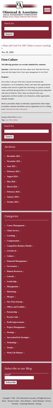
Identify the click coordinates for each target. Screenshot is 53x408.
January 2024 (12, 197)
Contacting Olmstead (27, 404)
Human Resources (14, 271)
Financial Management (16, 261)
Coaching (11, 236)
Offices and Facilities (16, 307)
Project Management (16, 327)
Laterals (10, 276)
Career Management (15, 225)
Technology (12, 342)
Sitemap (38, 404)
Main (30, 45)
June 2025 (11, 166)
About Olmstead (38, 401)
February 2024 (13, 192)
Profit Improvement (15, 322)
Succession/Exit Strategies (18, 337)
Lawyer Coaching (42, 45)
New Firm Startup (14, 302)
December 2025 (13, 156)
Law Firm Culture (12, 120)
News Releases (26, 401)
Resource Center (13, 401)
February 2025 (13, 171)
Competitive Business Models (19, 246)
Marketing (11, 292)
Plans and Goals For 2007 (14, 45)
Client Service (13, 231)
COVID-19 (11, 251)
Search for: (9, 126)
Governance (12, 266)
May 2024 (11, 182)
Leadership (12, 281)
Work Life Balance (15, 353)
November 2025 (13, 161)
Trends (10, 348)
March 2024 (12, 187)
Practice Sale (12, 317)
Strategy (10, 332)
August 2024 (12, 176)
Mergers (10, 297)
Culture (19, 117)
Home (4, 401)
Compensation (13, 241)
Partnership (12, 312)
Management (12, 287)
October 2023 (12, 202)
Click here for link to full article (16, 109)
